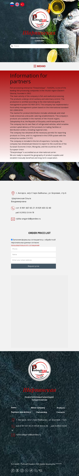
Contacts (61, 412)
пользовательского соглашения (25, 245)
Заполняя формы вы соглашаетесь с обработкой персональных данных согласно (33, 242)
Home (13, 407)
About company (38, 407)
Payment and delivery (21, 412)
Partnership (41, 412)
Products (61, 408)
